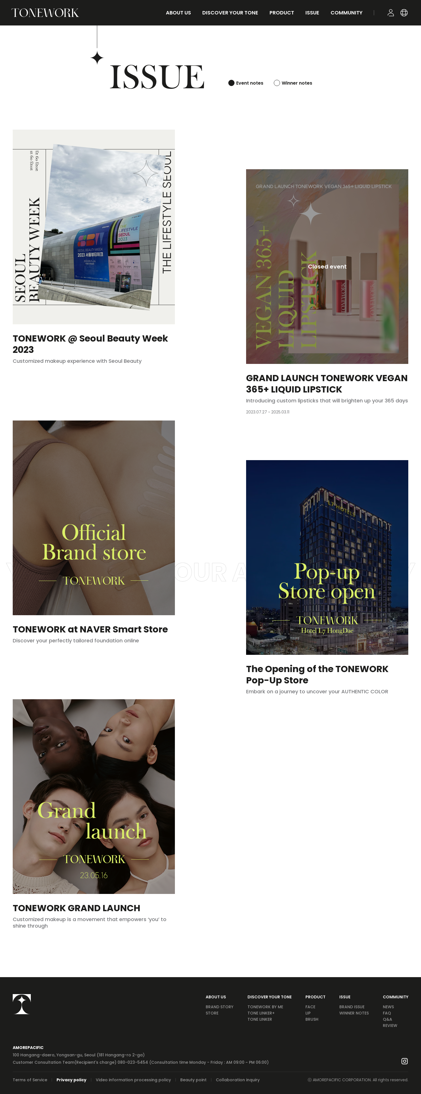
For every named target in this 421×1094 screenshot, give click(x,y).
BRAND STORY (219, 1007)
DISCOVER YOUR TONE (270, 997)
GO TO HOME (45, 12)
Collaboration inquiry (238, 1080)
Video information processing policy (133, 1080)
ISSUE (344, 997)
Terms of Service (30, 1080)
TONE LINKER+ (261, 1013)
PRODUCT (315, 997)
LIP (308, 1013)
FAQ (387, 1013)
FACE (310, 1007)
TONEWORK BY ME (265, 1007)
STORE (212, 1013)
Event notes (249, 83)
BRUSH (311, 1019)
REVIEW (390, 1025)
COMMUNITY (395, 997)
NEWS (388, 1007)
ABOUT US (216, 997)
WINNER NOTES (354, 1013)
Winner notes (297, 83)
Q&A (387, 1019)
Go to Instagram (404, 1061)
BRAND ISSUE (351, 1007)
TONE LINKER (260, 1019)
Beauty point (193, 1080)
